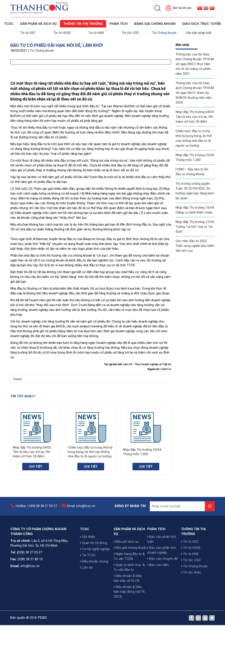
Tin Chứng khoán (164, 32)
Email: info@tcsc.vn (81, 538)
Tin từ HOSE (62, 32)
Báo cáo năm (158, 597)
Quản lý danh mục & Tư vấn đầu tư (129, 599)
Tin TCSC (88, 587)
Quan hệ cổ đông (93, 575)
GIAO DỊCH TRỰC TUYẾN (201, 24)
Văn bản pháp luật (199, 32)
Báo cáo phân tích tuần (161, 571)
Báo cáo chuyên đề (162, 591)
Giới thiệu (87, 569)
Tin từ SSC (28, 32)
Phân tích (118, 24)
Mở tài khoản (178, 8)
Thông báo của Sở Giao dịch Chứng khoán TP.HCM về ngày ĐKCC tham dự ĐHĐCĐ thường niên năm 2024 (195, 91)
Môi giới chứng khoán (130, 580)
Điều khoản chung (94, 593)
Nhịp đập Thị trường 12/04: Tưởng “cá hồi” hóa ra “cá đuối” (195, 225)
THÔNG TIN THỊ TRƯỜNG (83, 24)
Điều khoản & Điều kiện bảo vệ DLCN (128, 610)
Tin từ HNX (96, 32)
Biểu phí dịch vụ (126, 573)
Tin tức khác (191, 604)
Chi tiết (35, 498)
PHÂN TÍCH (156, 561)
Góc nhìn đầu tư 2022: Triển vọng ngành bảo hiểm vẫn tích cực (195, 244)
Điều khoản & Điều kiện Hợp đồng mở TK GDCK (129, 623)
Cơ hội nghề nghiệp (95, 581)
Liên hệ (86, 599)
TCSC (8, 24)
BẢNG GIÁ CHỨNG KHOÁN (155, 24)
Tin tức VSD (130, 32)
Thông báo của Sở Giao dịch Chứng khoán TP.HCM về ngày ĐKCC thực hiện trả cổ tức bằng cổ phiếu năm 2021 (195, 62)
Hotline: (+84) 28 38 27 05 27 (36, 538)
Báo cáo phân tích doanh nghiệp (161, 582)
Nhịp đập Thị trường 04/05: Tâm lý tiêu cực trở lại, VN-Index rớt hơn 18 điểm (195, 115)
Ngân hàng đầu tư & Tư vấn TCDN (129, 588)
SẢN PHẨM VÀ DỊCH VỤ (38, 24)
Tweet (17, 411)
